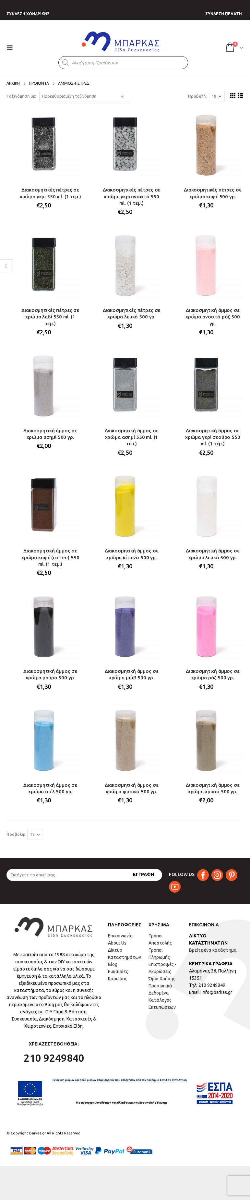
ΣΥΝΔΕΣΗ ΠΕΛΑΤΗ (223, 14)
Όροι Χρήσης (162, 978)
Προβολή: (197, 96)
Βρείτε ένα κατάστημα (213, 950)
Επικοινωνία (120, 935)
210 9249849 (211, 985)
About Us (117, 943)
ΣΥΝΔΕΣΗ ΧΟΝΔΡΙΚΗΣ (28, 14)
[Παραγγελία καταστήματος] (84, 96)
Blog (112, 964)
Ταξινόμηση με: (21, 96)
